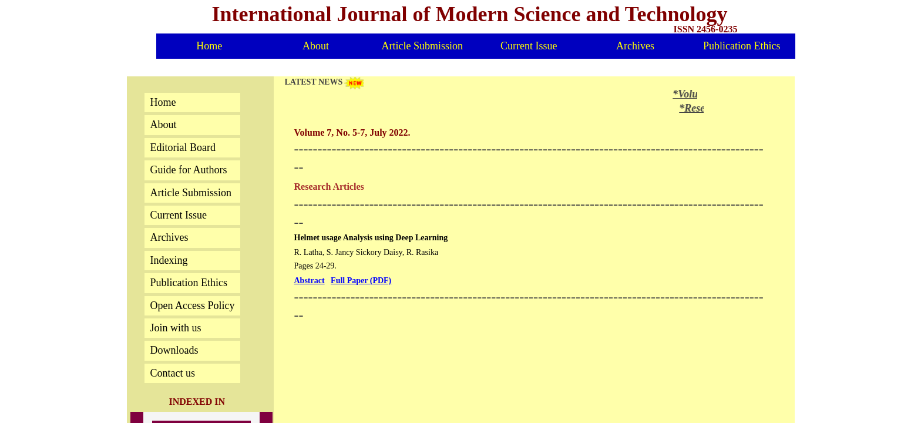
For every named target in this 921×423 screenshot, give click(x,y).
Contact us (173, 373)
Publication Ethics (741, 46)
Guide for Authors (188, 170)
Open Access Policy (192, 305)
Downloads (174, 350)
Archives (635, 46)
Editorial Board (183, 147)
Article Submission (422, 46)
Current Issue (528, 46)
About (315, 46)
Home (209, 46)
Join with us (175, 328)
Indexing (169, 260)
